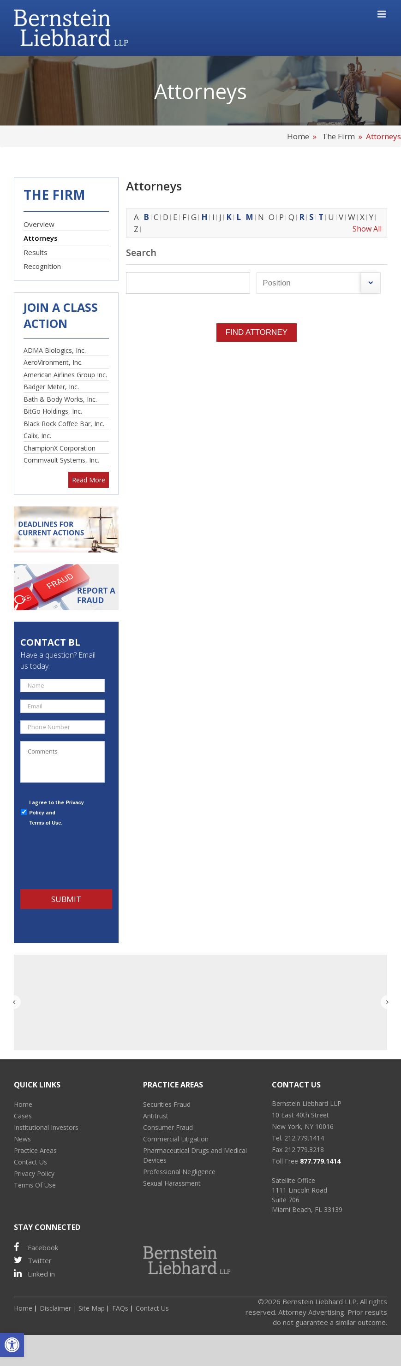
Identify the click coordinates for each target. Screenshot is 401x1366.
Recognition (42, 266)
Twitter (33, 1260)
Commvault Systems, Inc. (61, 460)
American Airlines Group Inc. (65, 374)
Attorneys (41, 238)
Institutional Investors (46, 1127)
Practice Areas (35, 1150)
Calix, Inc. (37, 435)
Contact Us (30, 1162)
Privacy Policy (34, 1173)
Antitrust (155, 1115)
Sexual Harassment (172, 1183)
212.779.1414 (304, 1138)
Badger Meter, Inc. (51, 386)
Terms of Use (45, 823)
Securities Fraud (167, 1104)
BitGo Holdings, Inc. (53, 411)
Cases (23, 1115)
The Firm (338, 136)
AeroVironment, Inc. (53, 362)
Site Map (91, 1308)
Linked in (34, 1273)
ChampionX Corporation (60, 448)
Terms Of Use (35, 1185)
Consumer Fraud (168, 1127)
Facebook (36, 1247)
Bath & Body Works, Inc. (60, 399)
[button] (12, 1345)
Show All (367, 229)
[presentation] (90, 857)
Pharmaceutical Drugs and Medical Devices (195, 1155)
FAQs (120, 1308)
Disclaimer (55, 1308)
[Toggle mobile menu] (382, 14)
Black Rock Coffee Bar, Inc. (64, 423)
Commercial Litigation (176, 1138)
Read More (88, 479)
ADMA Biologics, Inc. (55, 350)
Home (299, 136)
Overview (39, 224)
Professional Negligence (179, 1171)
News (22, 1138)
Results (36, 252)
